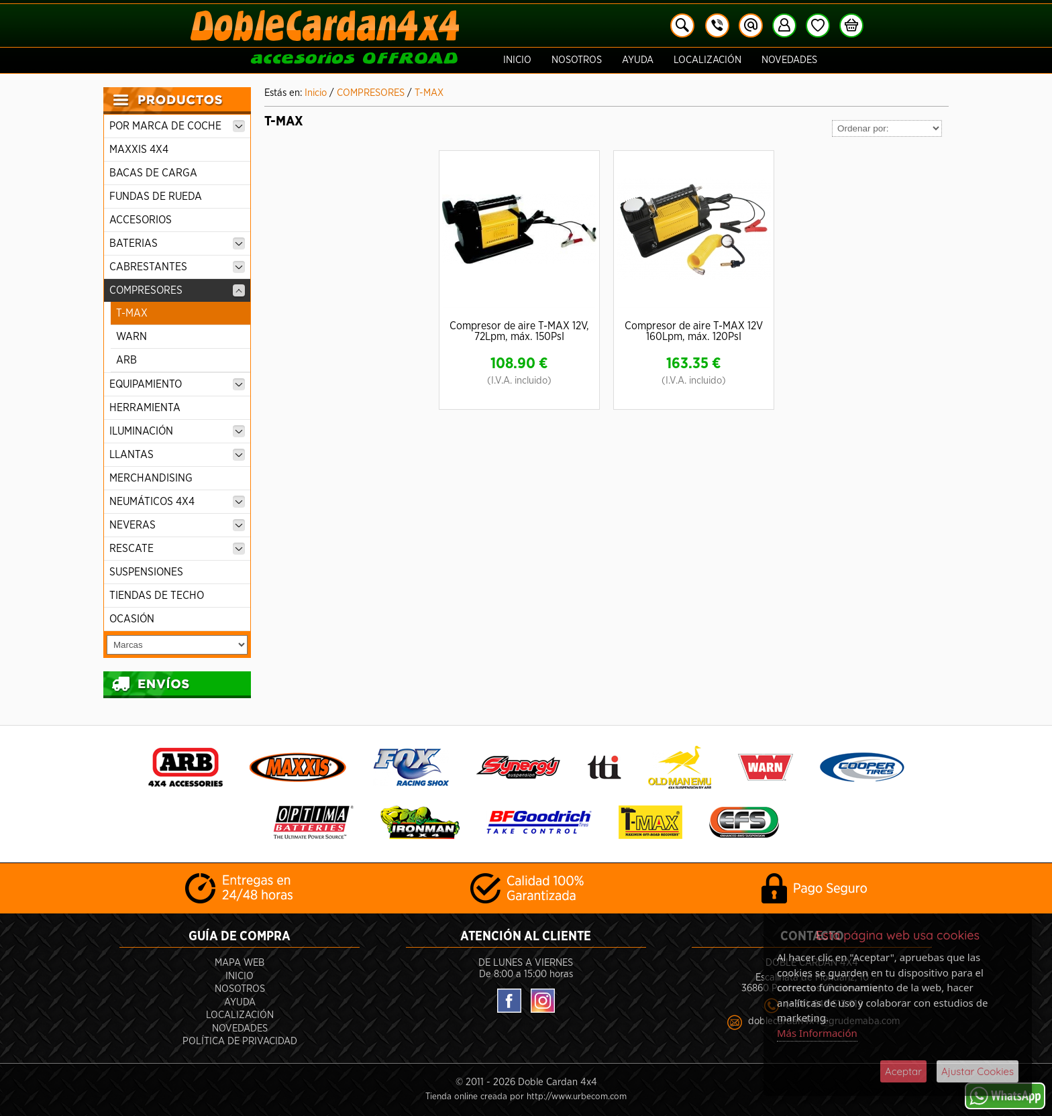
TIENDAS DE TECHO (156, 595)
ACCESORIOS (140, 220)
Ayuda (637, 60)
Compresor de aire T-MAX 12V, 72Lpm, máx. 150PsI (519, 331)
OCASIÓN (131, 619)
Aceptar (903, 1071)
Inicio (517, 60)
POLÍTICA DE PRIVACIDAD (239, 1041)
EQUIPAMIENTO (177, 384)
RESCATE (177, 549)
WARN (131, 336)
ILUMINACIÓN (177, 431)
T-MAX (132, 313)
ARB (126, 360)
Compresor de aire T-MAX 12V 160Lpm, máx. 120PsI (694, 331)
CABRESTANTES (177, 267)
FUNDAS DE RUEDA (155, 196)
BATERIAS (177, 243)
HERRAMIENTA (144, 407)
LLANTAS (177, 455)
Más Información (817, 1033)
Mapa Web (239, 963)
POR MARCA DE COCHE (177, 126)
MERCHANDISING (151, 478)
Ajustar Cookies (977, 1071)
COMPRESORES (177, 290)
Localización (707, 60)
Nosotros (576, 60)
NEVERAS (177, 525)
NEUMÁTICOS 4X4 (177, 502)
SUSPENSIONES (146, 572)
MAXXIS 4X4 (138, 149)
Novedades (789, 60)
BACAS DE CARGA (153, 173)
